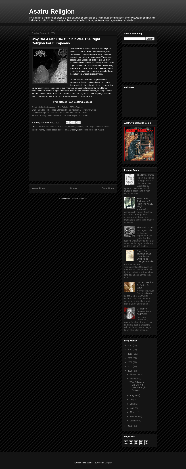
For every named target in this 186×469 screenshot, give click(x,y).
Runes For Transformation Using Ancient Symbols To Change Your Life (145, 256)
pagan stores (57, 130)
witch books (82, 130)
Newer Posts (38, 188)
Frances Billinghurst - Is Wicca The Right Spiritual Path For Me (59, 112)
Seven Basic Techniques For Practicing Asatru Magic (145, 202)
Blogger (108, 463)
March (133, 412)
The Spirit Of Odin (145, 227)
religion (48, 88)
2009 (130, 358)
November (135, 374)
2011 (130, 349)
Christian (91, 65)
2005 (130, 426)
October (134, 378)
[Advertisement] (85, 24)
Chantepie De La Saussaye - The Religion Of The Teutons (57, 107)
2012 (130, 345)
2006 (130, 371)
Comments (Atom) (79, 198)
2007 (130, 366)
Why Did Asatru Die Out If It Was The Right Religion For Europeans (66, 41)
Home (73, 188)
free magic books (76, 126)
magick (35, 130)
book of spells (61, 126)
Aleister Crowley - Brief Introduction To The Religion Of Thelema (60, 115)
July (132, 399)
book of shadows (46, 126)
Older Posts (108, 188)
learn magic (90, 126)
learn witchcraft (102, 126)
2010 (130, 354)
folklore (97, 85)
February (134, 416)
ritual (67, 130)
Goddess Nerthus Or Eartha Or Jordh (145, 285)
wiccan (73, 130)
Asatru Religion (52, 11)
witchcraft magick (96, 130)
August (133, 395)
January (134, 420)
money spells (45, 130)
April (132, 408)
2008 (130, 362)
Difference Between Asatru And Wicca (144, 311)
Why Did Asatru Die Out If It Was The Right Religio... (138, 386)
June (132, 404)
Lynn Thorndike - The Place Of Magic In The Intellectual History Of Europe (65, 110)
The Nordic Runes (145, 175)
